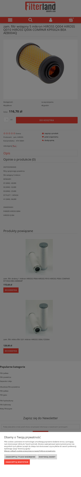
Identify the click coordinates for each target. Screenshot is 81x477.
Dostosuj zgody (47, 457)
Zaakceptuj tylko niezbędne (20, 457)
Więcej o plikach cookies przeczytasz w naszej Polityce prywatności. (30, 451)
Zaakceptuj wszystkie (17, 462)
